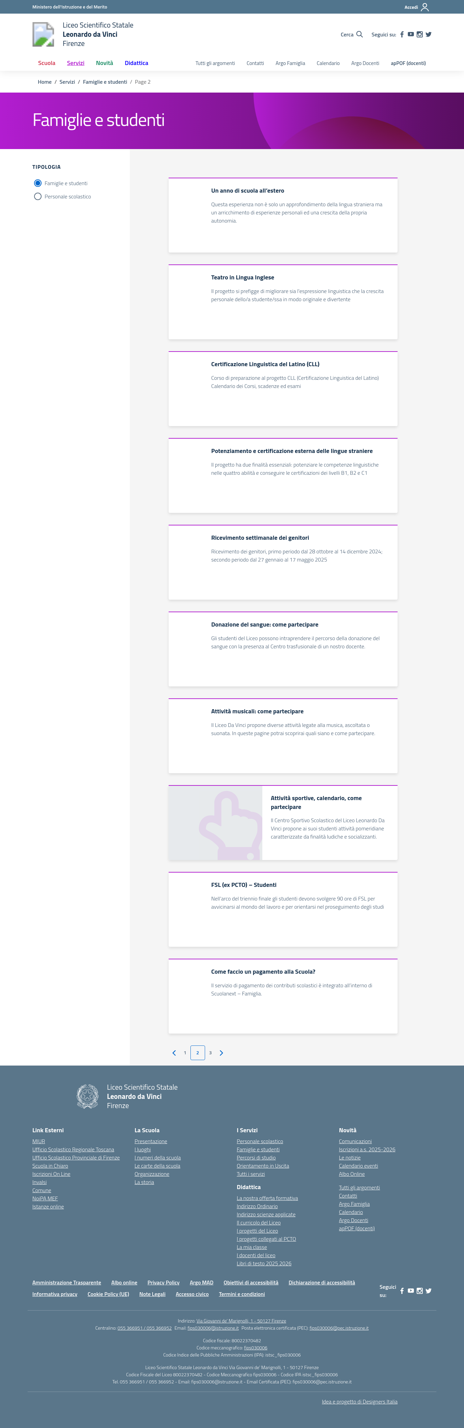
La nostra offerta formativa (267, 1198)
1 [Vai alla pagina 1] (185, 1052)
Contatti (255, 63)
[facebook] (402, 34)
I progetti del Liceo (257, 1231)
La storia (144, 1182)
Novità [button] (104, 62)
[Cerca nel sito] (352, 34)
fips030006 (255, 1347)
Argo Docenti (365, 63)
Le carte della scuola (157, 1166)
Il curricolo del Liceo (259, 1222)
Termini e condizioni (242, 1294)
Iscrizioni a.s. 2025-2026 (367, 1149)
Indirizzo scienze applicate (266, 1214)
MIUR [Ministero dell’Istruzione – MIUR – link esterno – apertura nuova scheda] (38, 1141)
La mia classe (252, 1247)
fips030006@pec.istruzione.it (339, 1327)
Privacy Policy (164, 1282)
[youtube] (411, 34)
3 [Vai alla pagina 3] (210, 1052)
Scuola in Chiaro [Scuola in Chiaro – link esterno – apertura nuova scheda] (50, 1166)
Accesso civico (192, 1294)
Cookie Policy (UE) (108, 1294)
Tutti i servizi (251, 1174)
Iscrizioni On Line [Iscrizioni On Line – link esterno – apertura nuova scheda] (51, 1174)
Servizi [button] (75, 62)
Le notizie (350, 1157)
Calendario (328, 63)
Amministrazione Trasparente (66, 1282)
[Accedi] (417, 7)
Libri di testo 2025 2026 (264, 1263)
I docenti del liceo (256, 1255)
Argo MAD (201, 1282)
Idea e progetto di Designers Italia (360, 1401)
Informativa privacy (54, 1294)
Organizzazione (152, 1174)
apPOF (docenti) (408, 63)
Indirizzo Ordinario (257, 1206)
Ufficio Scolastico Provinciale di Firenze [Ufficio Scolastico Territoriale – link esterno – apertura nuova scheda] (76, 1157)
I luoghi (143, 1149)
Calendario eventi (358, 1166)
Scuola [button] (47, 62)
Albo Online (352, 1174)
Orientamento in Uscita (263, 1166)
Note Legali (152, 1294)
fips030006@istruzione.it (213, 1327)
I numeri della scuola (158, 1157)
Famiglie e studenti (66, 183)
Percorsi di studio (256, 1157)
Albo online (124, 1282)
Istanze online (48, 1206)
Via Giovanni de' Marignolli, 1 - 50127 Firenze (241, 1320)
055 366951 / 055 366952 (145, 1327)
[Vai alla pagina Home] (45, 82)
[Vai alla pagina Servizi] (67, 82)
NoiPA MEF (45, 1198)
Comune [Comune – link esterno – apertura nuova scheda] (41, 1190)
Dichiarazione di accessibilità (322, 1282)
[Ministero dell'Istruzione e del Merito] (69, 6)
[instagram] (420, 34)
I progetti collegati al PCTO (266, 1239)
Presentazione (151, 1141)
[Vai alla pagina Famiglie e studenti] (105, 82)
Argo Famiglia (290, 63)
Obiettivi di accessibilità (250, 1282)
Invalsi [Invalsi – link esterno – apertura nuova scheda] (39, 1182)
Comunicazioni (355, 1141)
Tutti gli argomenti (215, 63)
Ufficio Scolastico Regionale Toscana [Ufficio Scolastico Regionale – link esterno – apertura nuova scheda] (73, 1149)
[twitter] (429, 34)
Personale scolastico (68, 196)
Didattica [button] (136, 62)
